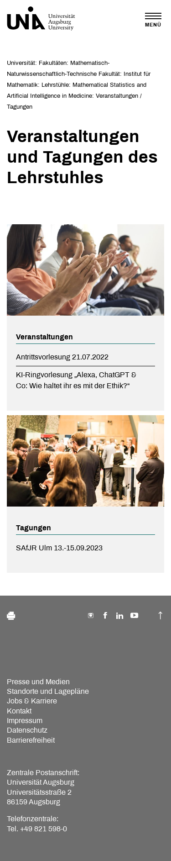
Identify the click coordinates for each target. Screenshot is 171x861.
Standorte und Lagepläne (48, 691)
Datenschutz (27, 730)
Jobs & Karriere (32, 701)
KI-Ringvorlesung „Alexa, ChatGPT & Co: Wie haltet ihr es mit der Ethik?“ (76, 380)
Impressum (24, 720)
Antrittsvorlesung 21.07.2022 (62, 357)
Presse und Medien (38, 682)
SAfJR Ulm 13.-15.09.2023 (59, 548)
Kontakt (19, 711)
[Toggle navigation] (153, 20)
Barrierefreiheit (31, 740)
